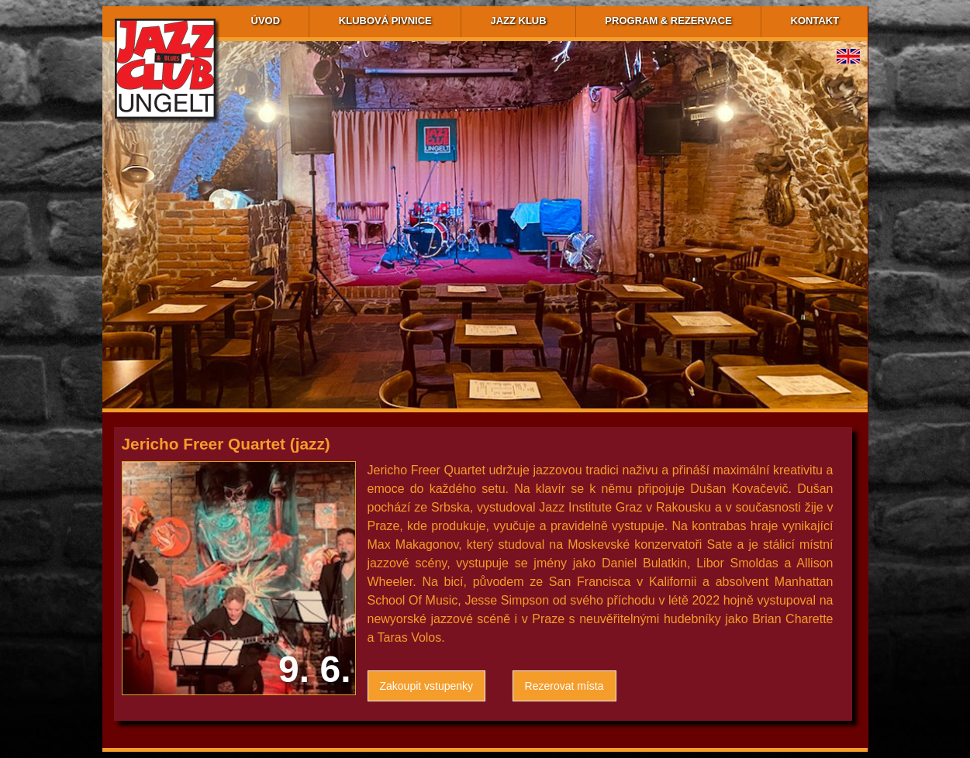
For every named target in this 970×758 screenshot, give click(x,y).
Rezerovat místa (564, 686)
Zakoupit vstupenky (427, 686)
